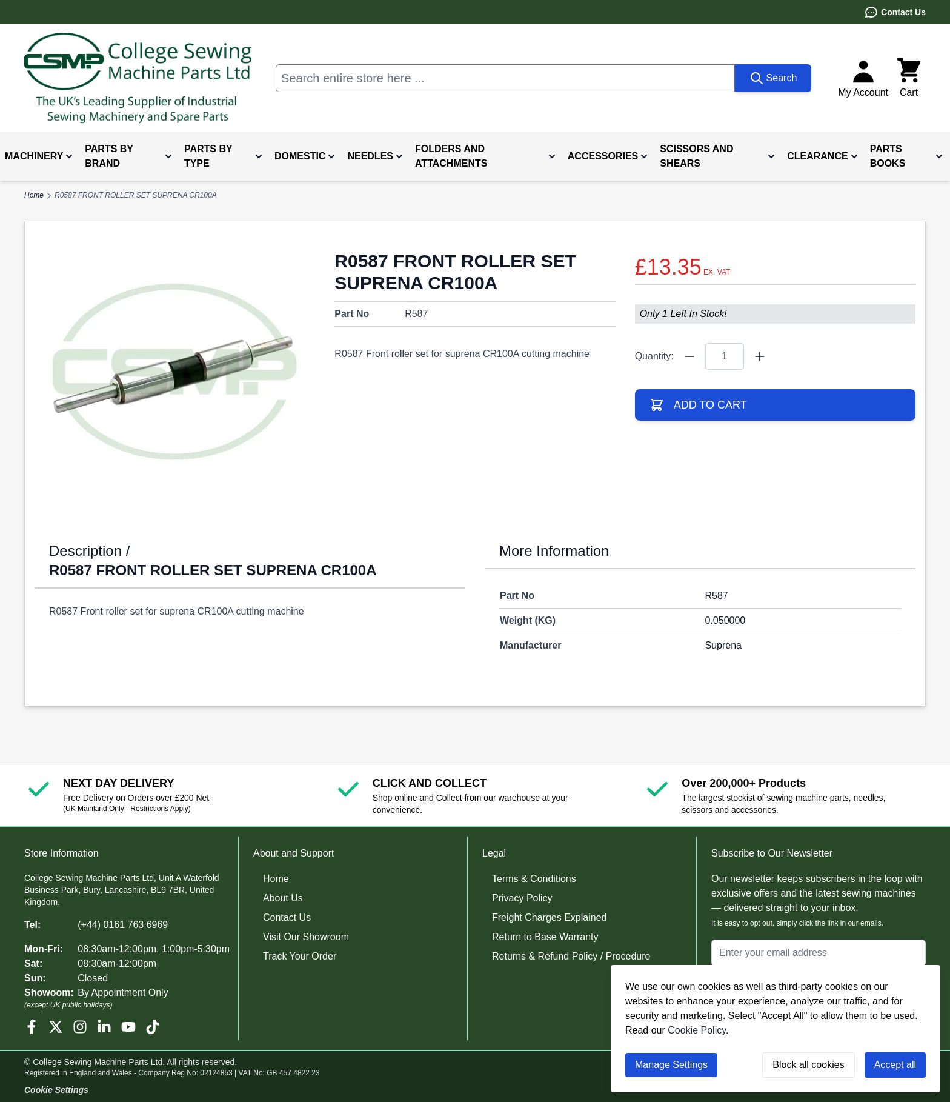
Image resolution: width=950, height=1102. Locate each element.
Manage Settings (671, 1065)
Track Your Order (299, 956)
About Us (283, 898)
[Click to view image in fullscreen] (175, 371)
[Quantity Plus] (760, 356)
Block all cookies (808, 1065)
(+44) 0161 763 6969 (123, 925)
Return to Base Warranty (545, 937)
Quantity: (654, 356)
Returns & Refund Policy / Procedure (571, 956)
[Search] (773, 78)
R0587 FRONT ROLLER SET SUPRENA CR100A (136, 195)
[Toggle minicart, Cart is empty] (909, 78)
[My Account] (863, 78)
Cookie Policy (697, 1030)
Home (276, 878)
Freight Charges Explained (549, 917)
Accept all (895, 1065)
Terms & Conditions (534, 878)
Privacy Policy (522, 898)
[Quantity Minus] (689, 356)
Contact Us (895, 12)
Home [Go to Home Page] (34, 195)
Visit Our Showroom (306, 937)
